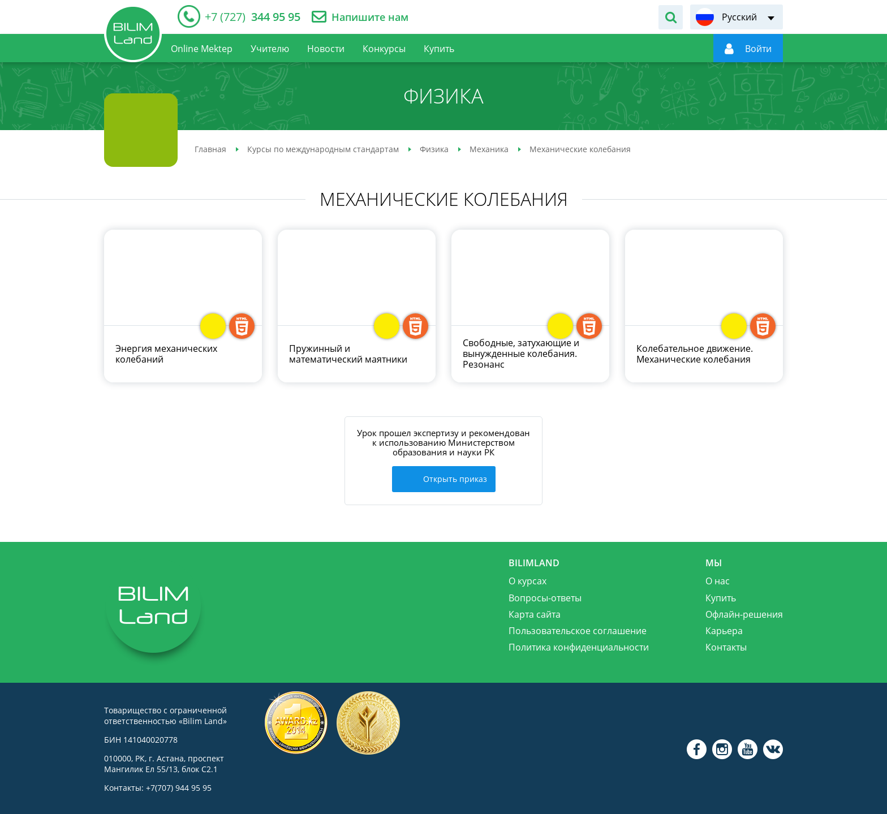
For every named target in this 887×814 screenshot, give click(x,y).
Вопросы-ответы (545, 596)
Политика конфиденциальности (579, 646)
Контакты (726, 646)
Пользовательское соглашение (578, 629)
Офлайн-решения (744, 612)
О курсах (527, 580)
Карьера (724, 629)
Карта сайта (535, 612)
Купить (720, 596)
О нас (717, 580)
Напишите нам (369, 17)
